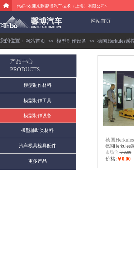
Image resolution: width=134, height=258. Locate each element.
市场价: (112, 152)
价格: (111, 159)
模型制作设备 (71, 41)
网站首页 (101, 21)
